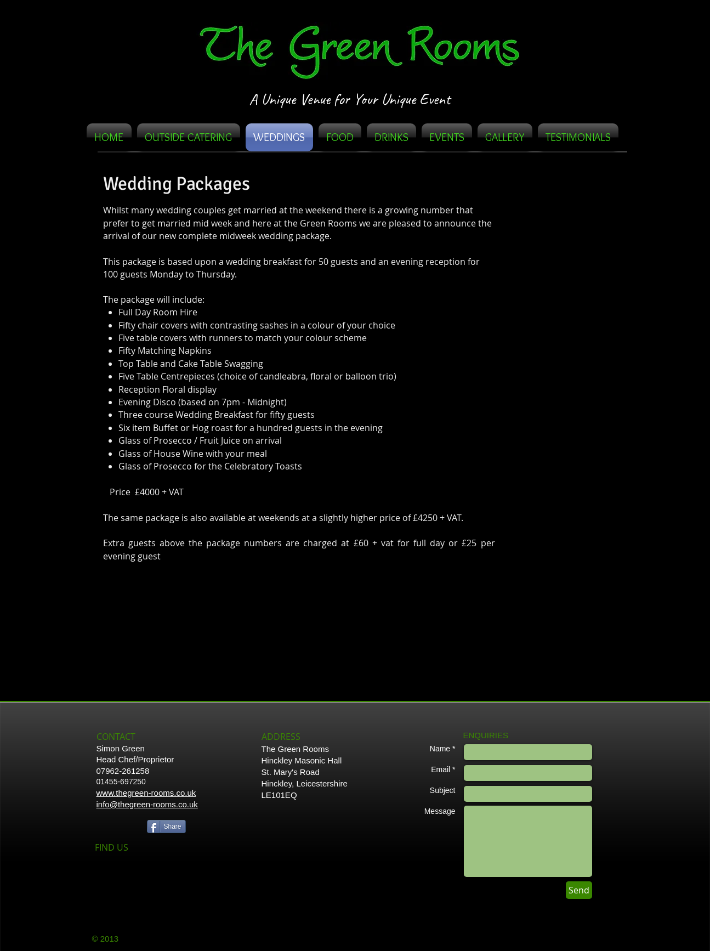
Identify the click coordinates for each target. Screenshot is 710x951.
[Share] (166, 826)
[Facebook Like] (119, 825)
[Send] (579, 890)
